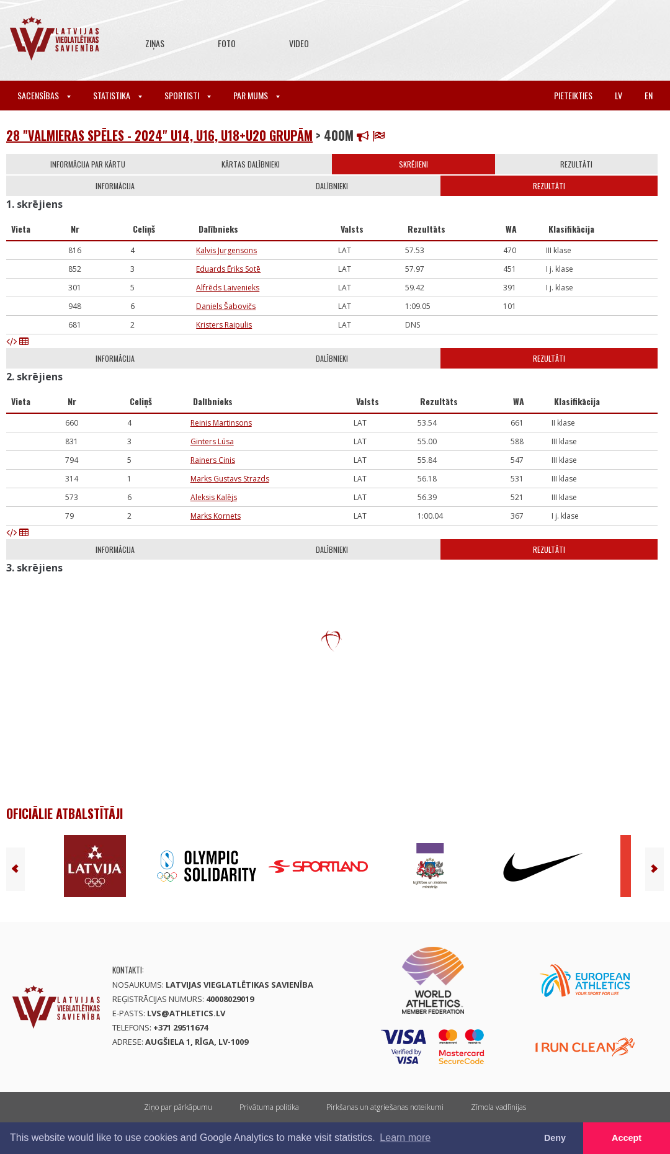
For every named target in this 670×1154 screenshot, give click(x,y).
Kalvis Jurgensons (226, 250)
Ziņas (154, 43)
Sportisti (187, 95)
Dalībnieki (332, 186)
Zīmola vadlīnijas (498, 1107)
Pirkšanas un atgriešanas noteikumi (385, 1107)
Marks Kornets (215, 516)
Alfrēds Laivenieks (227, 287)
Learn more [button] (405, 1137)
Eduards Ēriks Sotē (228, 269)
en (649, 95)
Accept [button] (626, 1138)
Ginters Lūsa (212, 441)
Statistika (117, 95)
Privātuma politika (269, 1107)
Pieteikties (573, 95)
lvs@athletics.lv (186, 1013)
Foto (227, 43)
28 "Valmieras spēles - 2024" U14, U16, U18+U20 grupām (159, 135)
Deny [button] (555, 1138)
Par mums (256, 95)
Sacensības (44, 95)
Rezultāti (576, 164)
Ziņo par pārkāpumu (178, 1107)
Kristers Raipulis (224, 325)
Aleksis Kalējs (213, 497)
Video (299, 43)
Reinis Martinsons (221, 423)
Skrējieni (413, 164)
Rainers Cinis (212, 460)
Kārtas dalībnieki (250, 164)
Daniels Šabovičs (226, 306)
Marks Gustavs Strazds (229, 478)
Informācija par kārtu (87, 164)
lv (618, 95)
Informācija (115, 186)
